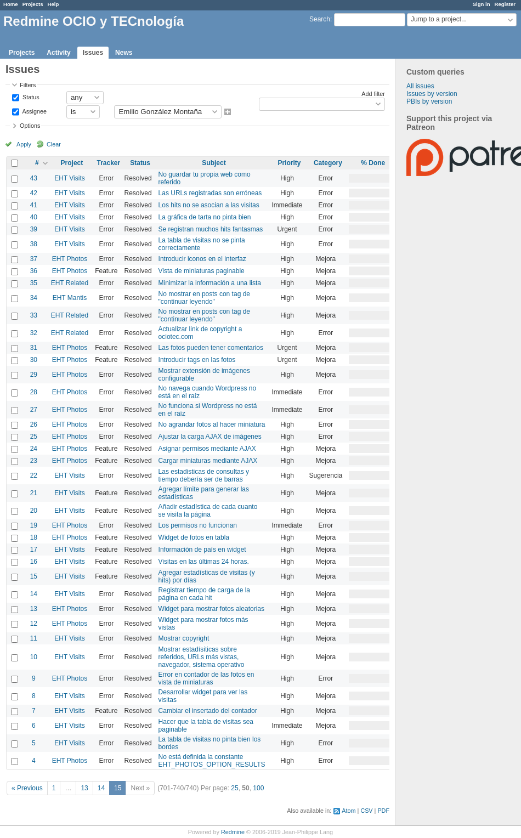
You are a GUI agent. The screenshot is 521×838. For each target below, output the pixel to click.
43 (33, 178)
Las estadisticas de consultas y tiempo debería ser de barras (203, 475)
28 (33, 392)
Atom (348, 810)
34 (33, 298)
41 (33, 205)
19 (33, 525)
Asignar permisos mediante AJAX (207, 448)
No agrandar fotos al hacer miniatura (211, 424)
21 (33, 493)
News (123, 52)
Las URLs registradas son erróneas (210, 193)
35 (33, 283)
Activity (58, 52)
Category (328, 163)
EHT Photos (69, 259)
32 (33, 333)
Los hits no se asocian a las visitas (208, 205)
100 (258, 788)
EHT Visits (69, 178)
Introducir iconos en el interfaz (202, 259)
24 (33, 448)
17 (33, 549)
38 (33, 244)
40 (33, 217)
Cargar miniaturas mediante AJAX (208, 461)
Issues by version (431, 94)
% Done (373, 163)
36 (33, 271)
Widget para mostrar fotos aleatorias (211, 609)
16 (33, 561)
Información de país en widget (202, 549)
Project (72, 163)
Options (30, 125)
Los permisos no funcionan (197, 525)
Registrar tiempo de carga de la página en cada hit (204, 594)
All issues (420, 86)
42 (33, 193)
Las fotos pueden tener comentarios (210, 348)
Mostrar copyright (183, 638)
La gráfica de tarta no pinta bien (204, 217)
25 (33, 436)
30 (33, 360)
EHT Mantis (70, 298)
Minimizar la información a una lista (209, 283)
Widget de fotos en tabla (193, 537)
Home (10, 4)
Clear (54, 144)
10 (33, 657)
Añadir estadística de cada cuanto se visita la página (208, 510)
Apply (23, 144)
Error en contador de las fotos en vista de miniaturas (206, 678)
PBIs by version (429, 101)
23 (33, 461)
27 (33, 410)
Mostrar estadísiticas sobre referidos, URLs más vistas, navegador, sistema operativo (201, 657)
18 (33, 537)
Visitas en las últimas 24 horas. (203, 561)
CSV (366, 810)
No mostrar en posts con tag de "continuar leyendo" (204, 297)
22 (33, 475)
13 (33, 609)
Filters (28, 85)
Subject (213, 163)
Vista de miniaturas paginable (201, 271)
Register (505, 4)
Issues (93, 52)
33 (33, 315)
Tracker (109, 163)
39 (33, 229)
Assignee (34, 110)
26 (33, 424)
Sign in (481, 4)
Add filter (373, 93)
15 (33, 576)
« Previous (27, 788)
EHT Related (69, 283)
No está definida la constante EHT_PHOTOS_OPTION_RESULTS (211, 760)
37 (33, 259)
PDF (383, 810)
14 (33, 594)
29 (33, 374)
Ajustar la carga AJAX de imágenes (210, 436)
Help (53, 4)
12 (33, 623)
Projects (32, 4)
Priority (289, 163)
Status (30, 96)
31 (33, 348)
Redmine (233, 832)
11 (33, 638)
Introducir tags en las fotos (197, 360)
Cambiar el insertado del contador (207, 711)
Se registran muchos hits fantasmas (210, 229)
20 (33, 510)
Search (319, 19)
